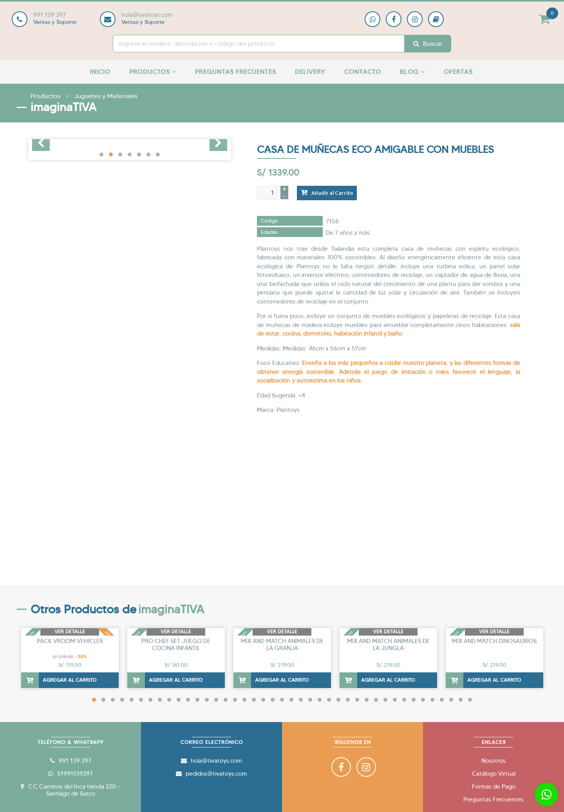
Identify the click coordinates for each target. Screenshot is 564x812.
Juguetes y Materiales (105, 96)
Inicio (100, 71)
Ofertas (458, 71)
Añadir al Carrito (327, 192)
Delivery (310, 71)
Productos (152, 71)
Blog (412, 71)
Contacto (362, 71)
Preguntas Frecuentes (235, 71)
